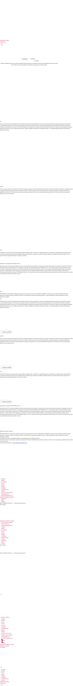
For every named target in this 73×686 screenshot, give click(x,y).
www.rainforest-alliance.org (20, 443)
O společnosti (25, 58)
